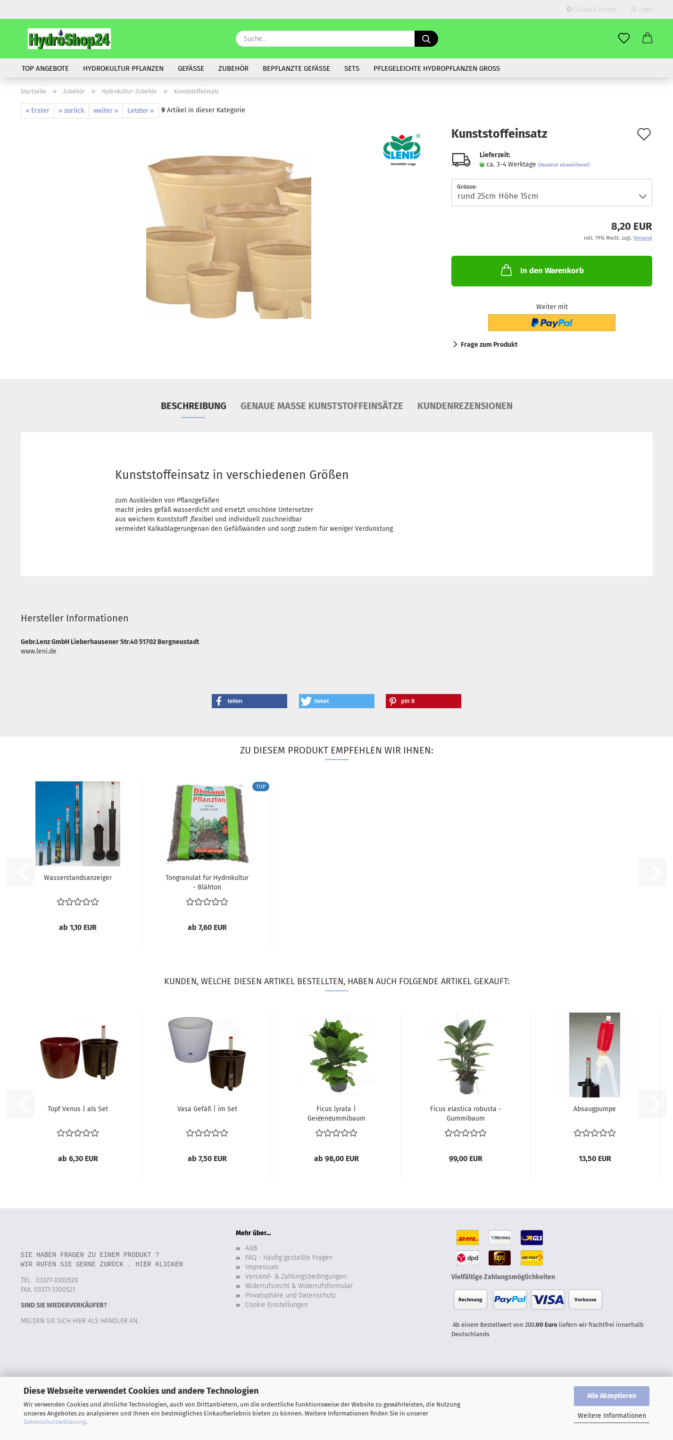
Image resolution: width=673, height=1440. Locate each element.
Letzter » (140, 111)
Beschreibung (193, 405)
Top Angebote (45, 68)
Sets (351, 68)
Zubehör (233, 68)
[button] (647, 39)
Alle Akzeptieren (611, 1396)
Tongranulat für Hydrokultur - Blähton (207, 882)
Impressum (262, 1267)
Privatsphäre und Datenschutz (290, 1295)
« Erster (37, 111)
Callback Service (591, 9)
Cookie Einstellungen (276, 1305)
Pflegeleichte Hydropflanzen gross (437, 68)
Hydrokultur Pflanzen (123, 68)
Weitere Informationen (612, 1416)
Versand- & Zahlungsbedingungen (296, 1277)
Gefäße (191, 68)
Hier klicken (159, 1264)
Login (642, 9)
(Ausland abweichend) (564, 165)
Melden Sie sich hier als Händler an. (80, 1321)
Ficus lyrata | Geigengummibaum (336, 1113)
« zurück (71, 111)
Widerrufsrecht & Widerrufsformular (299, 1286)
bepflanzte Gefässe (296, 68)
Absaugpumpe (594, 1109)
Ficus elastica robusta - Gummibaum (465, 1113)
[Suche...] (426, 39)
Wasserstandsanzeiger (78, 878)
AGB (251, 1248)
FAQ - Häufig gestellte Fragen (288, 1258)
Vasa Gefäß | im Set (207, 1109)
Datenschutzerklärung (55, 1421)
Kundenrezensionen (465, 405)
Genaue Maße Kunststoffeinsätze (322, 405)
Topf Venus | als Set (78, 1109)
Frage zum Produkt (489, 345)
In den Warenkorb (541, 269)
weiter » (105, 111)
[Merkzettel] (624, 39)
